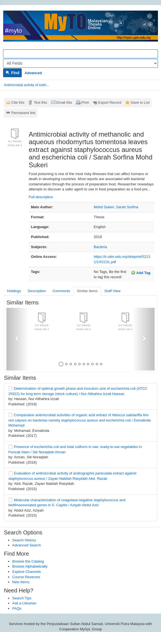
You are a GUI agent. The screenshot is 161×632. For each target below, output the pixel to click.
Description (37, 291)
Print (85, 102)
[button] (17, 339)
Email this (64, 102)
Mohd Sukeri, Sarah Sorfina (116, 207)
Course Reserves (26, 577)
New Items (20, 582)
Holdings (14, 291)
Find (12, 73)
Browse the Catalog (28, 561)
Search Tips (21, 598)
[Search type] (80, 63)
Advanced (33, 73)
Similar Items (87, 291)
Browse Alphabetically (29, 566)
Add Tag (140, 272)
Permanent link (23, 113)
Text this (40, 102)
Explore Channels (26, 572)
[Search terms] (80, 53)
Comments (61, 291)
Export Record (109, 102)
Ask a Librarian (24, 603)
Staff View (112, 291)
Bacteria (100, 247)
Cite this (18, 102)
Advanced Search (26, 545)
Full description (41, 197)
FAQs (16, 608)
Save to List (140, 102)
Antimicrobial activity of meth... (26, 85)
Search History (24, 540)
